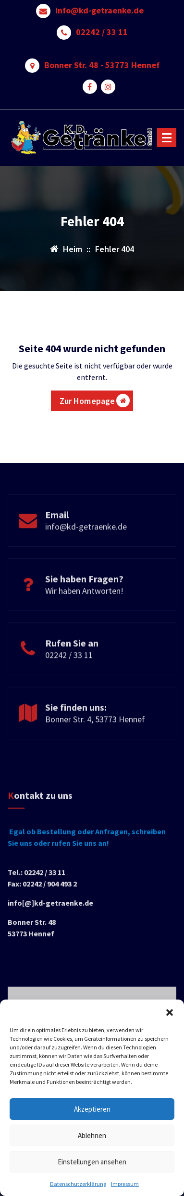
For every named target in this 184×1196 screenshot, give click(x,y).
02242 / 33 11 (102, 32)
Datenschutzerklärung (78, 1183)
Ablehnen (92, 1135)
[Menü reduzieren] (166, 137)
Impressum (125, 1183)
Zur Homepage (95, 400)
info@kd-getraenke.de (99, 10)
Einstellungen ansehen (92, 1161)
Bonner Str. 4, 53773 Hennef (95, 742)
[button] (169, 1011)
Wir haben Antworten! (84, 614)
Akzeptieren (92, 1109)
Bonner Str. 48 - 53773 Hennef (101, 65)
